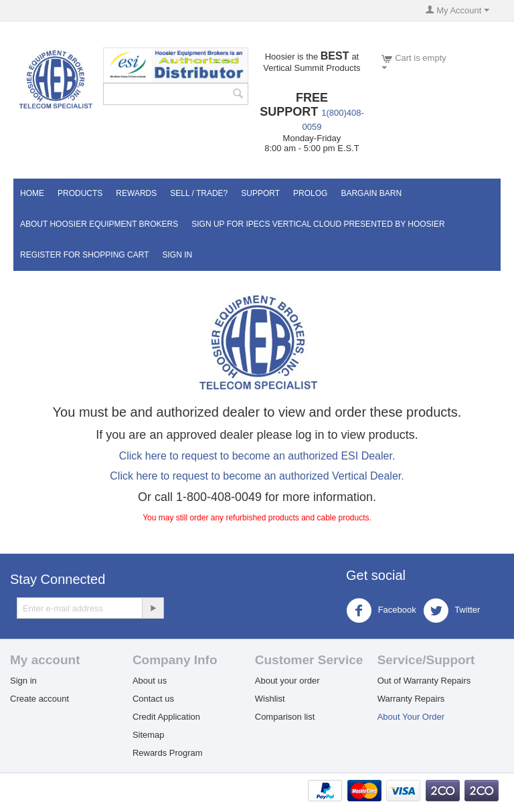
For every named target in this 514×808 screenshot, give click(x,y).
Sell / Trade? (199, 193)
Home (32, 193)
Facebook (381, 610)
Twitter (452, 610)
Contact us (153, 699)
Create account (39, 699)
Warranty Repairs (411, 699)
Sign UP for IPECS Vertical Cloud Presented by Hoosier (317, 224)
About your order (287, 681)
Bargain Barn (371, 193)
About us (150, 681)
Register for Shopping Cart (84, 255)
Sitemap (149, 735)
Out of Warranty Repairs (424, 681)
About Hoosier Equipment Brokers (99, 224)
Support (260, 193)
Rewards (136, 193)
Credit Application (166, 717)
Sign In (177, 255)
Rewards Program (168, 753)
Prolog (310, 193)
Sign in (23, 681)
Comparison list (285, 717)
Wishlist (270, 699)
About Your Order (410, 717)
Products (80, 193)
